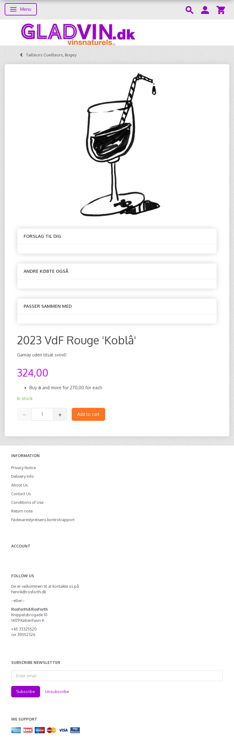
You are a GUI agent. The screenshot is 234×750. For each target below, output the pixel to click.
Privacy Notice (23, 467)
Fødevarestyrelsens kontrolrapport (42, 519)
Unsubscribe (57, 691)
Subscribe (25, 691)
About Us (19, 484)
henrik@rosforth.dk (28, 591)
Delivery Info (22, 476)
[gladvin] (117, 33)
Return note (22, 510)
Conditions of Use (27, 502)
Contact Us (21, 493)
